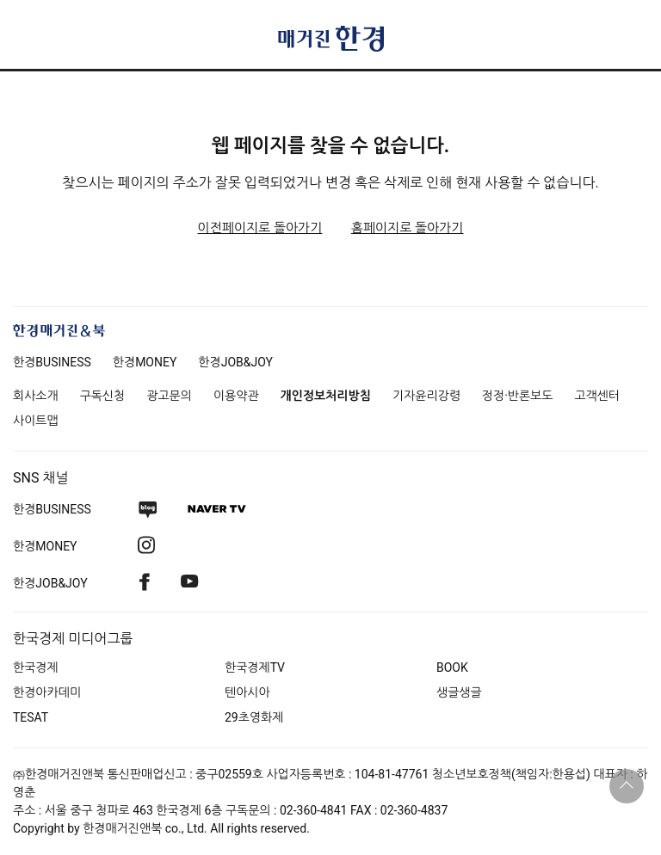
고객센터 (597, 396)
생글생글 (459, 692)
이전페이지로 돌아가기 (260, 228)
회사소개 (36, 396)
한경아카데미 (47, 692)
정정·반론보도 (517, 396)
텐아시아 (247, 692)
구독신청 (103, 396)
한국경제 (36, 667)
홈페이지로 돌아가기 (407, 228)
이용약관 (236, 396)
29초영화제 (254, 717)
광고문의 (169, 396)
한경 (52, 362)
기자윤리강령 (426, 396)
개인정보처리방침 (326, 396)
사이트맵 (36, 421)
